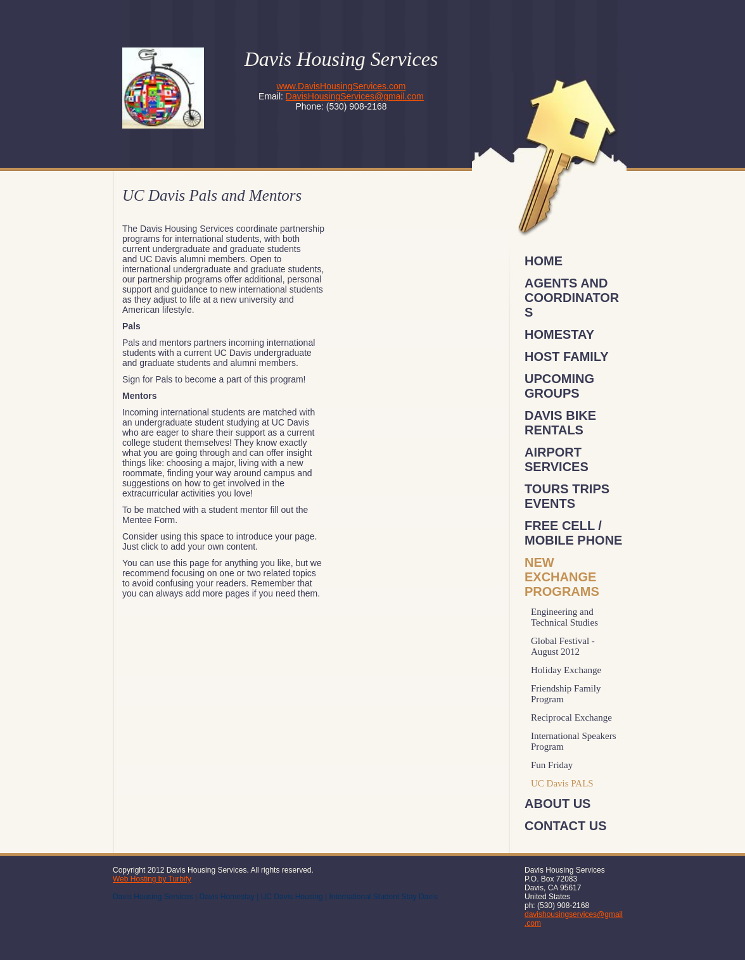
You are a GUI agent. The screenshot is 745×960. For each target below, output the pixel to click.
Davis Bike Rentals (560, 422)
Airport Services (557, 459)
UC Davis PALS (562, 783)
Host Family (567, 356)
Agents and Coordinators (572, 297)
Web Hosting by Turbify (152, 879)
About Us (557, 804)
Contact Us (566, 826)
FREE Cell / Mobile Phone (573, 533)
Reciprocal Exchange (571, 717)
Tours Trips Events (567, 496)
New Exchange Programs (562, 576)
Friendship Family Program (566, 693)
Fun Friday (552, 765)
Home (544, 261)
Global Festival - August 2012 (563, 646)
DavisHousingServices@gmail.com (355, 96)
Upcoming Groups (559, 386)
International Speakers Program (573, 741)
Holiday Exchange (566, 670)
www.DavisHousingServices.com (341, 86)
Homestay (559, 334)
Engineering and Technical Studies (564, 617)
